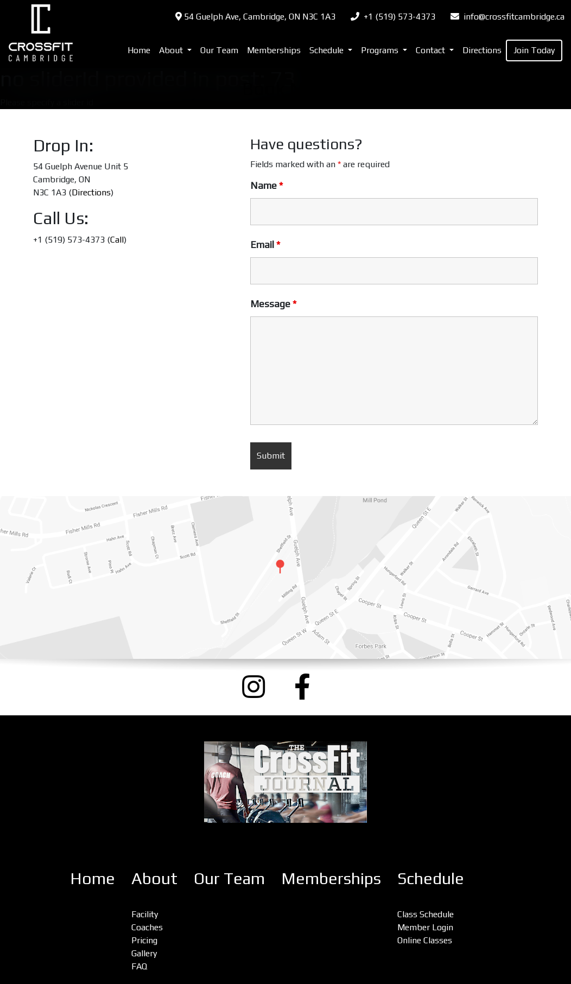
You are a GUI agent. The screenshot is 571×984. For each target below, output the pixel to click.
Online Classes (424, 940)
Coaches (147, 927)
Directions (482, 50)
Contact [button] (431, 50)
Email (265, 244)
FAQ (139, 966)
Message (273, 304)
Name (266, 185)
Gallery (144, 953)
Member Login (425, 927)
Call (117, 239)
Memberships (274, 50)
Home (139, 50)
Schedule (430, 878)
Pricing (144, 940)
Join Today (534, 50)
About (154, 878)
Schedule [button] (327, 50)
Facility (144, 914)
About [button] (172, 50)
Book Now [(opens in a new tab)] (285, 88)
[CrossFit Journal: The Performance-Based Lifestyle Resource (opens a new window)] (285, 782)
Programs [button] (381, 50)
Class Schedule (425, 914)
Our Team (219, 50)
